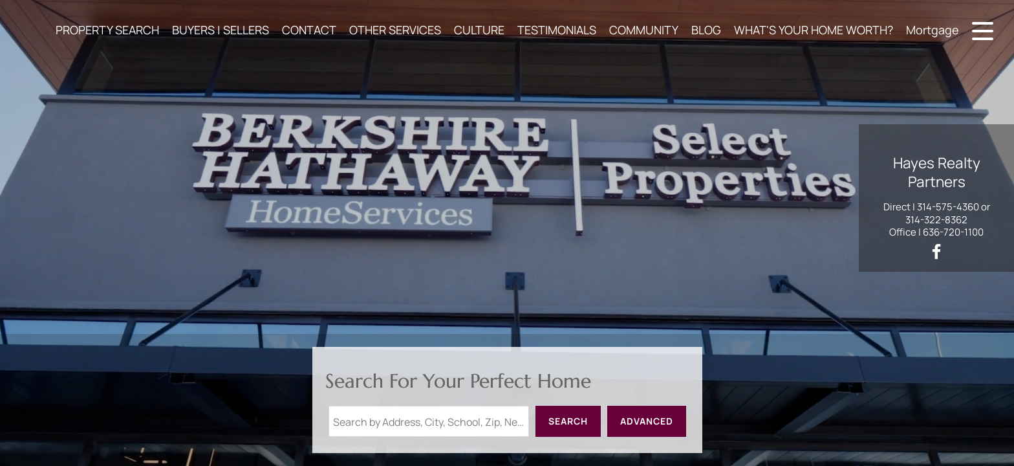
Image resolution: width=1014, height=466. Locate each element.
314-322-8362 (936, 220)
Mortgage (932, 30)
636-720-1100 (953, 232)
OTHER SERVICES (395, 30)
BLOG (706, 30)
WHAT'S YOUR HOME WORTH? (813, 30)
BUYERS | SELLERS (220, 30)
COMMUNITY (643, 30)
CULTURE (479, 30)
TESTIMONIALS (556, 30)
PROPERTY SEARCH (107, 30)
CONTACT (309, 30)
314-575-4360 (948, 207)
